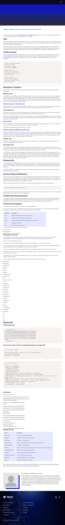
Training (25, 512)
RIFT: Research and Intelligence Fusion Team (32, 473)
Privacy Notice (6, 505)
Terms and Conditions (8, 502)
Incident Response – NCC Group (24, 36)
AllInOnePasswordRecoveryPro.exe (16, 130)
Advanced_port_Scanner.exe (14, 104)
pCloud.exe (7, 121)
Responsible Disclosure (8, 512)
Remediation (26, 510)
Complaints (5, 515)
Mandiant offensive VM (13, 57)
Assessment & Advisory (28, 502)
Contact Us (5, 507)
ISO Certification (7, 510)
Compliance (25, 507)
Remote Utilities (14, 119)
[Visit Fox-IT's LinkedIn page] (56, 497)
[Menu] (61, 2)
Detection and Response (28, 505)
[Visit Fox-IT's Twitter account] (59, 497)
